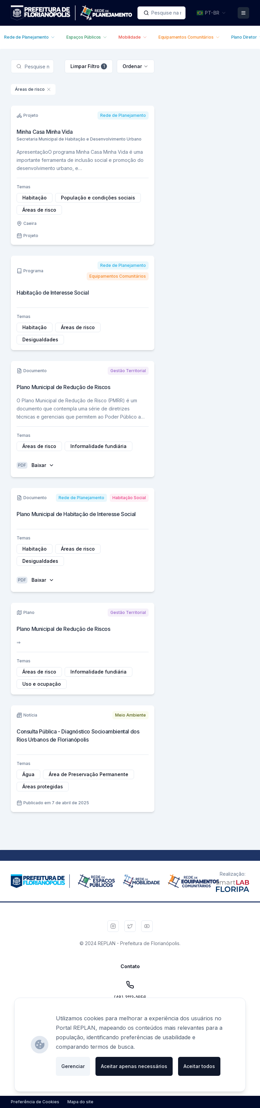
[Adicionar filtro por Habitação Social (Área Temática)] (129, 498)
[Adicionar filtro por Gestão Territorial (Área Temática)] (128, 371)
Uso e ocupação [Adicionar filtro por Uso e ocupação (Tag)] (41, 684)
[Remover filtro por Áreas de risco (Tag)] (48, 89)
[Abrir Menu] (243, 13)
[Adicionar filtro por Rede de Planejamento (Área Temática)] (123, 115)
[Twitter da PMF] (130, 926)
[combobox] (161, 12)
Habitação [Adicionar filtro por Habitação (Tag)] (34, 197)
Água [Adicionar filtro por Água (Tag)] (28, 774)
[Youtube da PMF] (147, 926)
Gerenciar (73, 1066)
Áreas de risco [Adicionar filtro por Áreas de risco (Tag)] (39, 210)
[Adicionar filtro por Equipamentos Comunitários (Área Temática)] (118, 276)
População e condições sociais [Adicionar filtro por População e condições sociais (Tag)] (98, 197)
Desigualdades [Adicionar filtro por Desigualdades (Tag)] (40, 339)
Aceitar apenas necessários (134, 1066)
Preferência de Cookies (35, 1101)
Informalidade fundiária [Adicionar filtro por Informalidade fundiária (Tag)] (98, 446)
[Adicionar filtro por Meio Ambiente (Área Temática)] (130, 715)
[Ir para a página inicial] (71, 12)
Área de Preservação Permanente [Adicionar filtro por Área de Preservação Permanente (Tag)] (88, 774)
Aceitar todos (199, 1066)
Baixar (42, 465)
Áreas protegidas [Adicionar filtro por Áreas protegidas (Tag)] (42, 786)
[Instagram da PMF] (113, 926)
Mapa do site (80, 1101)
